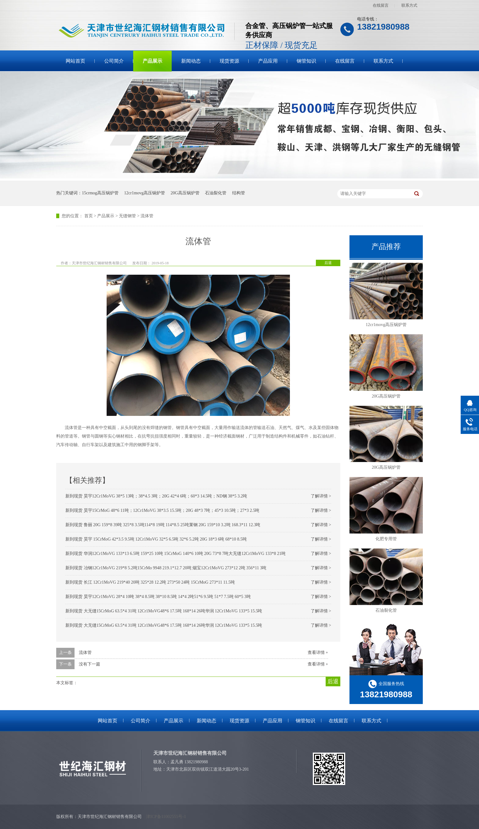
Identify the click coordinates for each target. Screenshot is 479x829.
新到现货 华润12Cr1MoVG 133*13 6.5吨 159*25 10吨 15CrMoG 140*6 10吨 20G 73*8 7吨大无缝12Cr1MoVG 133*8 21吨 (175, 553)
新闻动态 (191, 61)
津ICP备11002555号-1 (166, 816)
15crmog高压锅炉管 (100, 193)
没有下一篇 (89, 664)
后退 (328, 263)
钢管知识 (306, 61)
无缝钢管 (127, 216)
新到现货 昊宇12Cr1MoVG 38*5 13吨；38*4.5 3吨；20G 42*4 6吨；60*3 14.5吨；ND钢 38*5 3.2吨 (156, 496)
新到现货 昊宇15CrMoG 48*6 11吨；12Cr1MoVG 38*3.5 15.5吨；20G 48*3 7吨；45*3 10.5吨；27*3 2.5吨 (162, 510)
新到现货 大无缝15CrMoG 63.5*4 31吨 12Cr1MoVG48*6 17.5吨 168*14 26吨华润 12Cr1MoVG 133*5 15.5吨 (163, 611)
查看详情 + (318, 652)
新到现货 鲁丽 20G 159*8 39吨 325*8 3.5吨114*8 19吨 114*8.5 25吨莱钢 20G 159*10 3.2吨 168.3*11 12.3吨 (162, 525)
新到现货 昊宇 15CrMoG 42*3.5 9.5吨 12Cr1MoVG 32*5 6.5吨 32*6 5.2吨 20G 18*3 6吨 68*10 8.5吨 (156, 539)
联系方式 (409, 5)
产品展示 (152, 61)
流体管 (147, 216)
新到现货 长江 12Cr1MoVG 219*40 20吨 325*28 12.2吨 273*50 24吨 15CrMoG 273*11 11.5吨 (150, 582)
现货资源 (229, 61)
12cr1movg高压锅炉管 (144, 193)
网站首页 (75, 61)
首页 (88, 216)
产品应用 (268, 61)
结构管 (238, 193)
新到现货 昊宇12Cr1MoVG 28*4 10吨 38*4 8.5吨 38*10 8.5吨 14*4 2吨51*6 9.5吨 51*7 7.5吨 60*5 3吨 (158, 596)
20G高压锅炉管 (185, 193)
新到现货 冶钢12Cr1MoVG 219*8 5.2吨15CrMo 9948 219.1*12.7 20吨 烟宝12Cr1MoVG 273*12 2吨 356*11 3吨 (165, 568)
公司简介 (114, 61)
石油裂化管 (215, 193)
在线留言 (381, 5)
